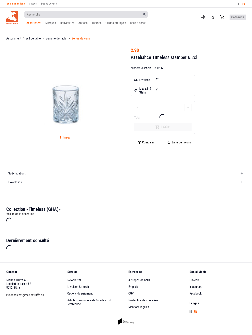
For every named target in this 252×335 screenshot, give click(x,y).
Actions (83, 23)
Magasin (33, 3)
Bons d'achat (138, 23)
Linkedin (194, 280)
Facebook (195, 293)
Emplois (133, 287)
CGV (131, 293)
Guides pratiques (116, 23)
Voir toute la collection (20, 214)
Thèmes (97, 23)
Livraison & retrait (78, 287)
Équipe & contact (49, 3)
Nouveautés (67, 23)
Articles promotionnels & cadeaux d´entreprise (89, 302)
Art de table (33, 38)
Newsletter (74, 280)
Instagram (195, 287)
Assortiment (33, 23)
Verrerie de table (56, 38)
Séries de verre (81, 38)
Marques (50, 23)
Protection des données (143, 300)
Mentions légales (138, 307)
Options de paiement (80, 293)
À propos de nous (139, 280)
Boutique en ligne (16, 3)
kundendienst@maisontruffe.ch (25, 295)
